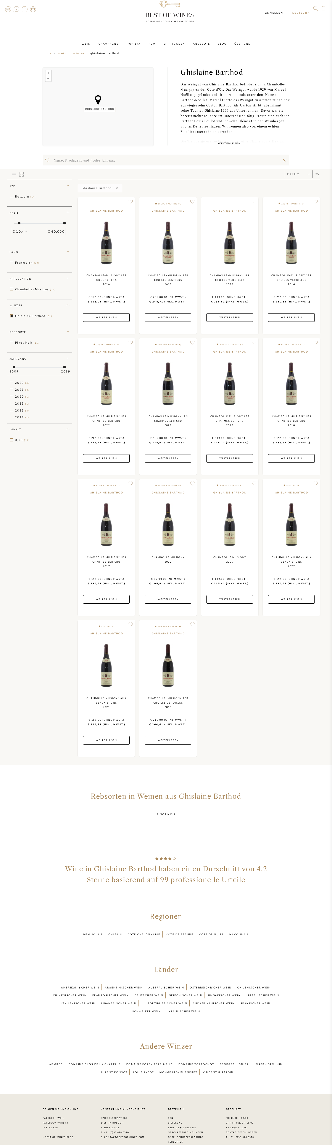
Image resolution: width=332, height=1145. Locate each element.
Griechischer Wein (186, 986)
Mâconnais (239, 930)
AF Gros (56, 1046)
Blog (213, 39)
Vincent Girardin (218, 1052)
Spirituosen (172, 39)
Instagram (33, 9)
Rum (153, 39)
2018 (22, 410)
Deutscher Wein (148, 986)
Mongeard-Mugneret (178, 1052)
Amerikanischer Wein (80, 980)
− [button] (48, 79)
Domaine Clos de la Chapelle (94, 1046)
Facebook (24, 9)
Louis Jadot (143, 1052)
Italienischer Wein (78, 991)
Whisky (140, 39)
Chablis (115, 930)
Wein (98, 39)
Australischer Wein (166, 980)
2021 (22, 390)
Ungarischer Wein (224, 986)
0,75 (22, 440)
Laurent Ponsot (112, 1052)
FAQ (16, 9)
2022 (22, 383)
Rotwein (25, 196)
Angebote (196, 39)
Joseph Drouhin (268, 1046)
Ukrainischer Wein (183, 996)
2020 (22, 397)
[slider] (19, 223)
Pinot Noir (27, 343)
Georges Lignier (234, 1046)
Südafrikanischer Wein (214, 991)
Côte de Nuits (211, 930)
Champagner (118, 39)
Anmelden (278, 8)
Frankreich (27, 263)
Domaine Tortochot (196, 1046)
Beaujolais (93, 930)
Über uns (230, 39)
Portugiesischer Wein (167, 991)
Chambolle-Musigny (35, 289)
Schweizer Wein (146, 996)
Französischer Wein (110, 986)
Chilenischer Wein (254, 980)
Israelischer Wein (262, 986)
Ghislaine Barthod (33, 316)
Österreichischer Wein (211, 980)
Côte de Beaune (179, 930)
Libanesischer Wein (118, 991)
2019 (22, 403)
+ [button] (48, 73)
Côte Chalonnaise (143, 930)
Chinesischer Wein (70, 986)
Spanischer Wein (255, 991)
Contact (8, 9)
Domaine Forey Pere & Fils (149, 1046)
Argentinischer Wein (124, 980)
